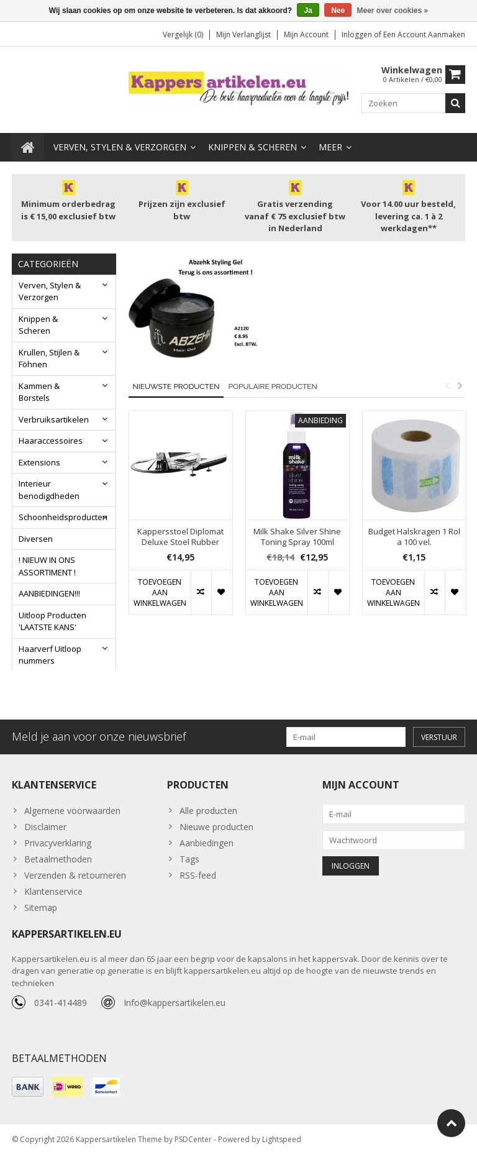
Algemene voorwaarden (72, 812)
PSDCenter (193, 1141)
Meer (330, 146)
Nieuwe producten (216, 828)
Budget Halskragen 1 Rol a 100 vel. (414, 535)
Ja (308, 10)
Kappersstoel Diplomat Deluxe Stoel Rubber (180, 535)
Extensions (39, 461)
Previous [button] (447, 384)
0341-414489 (60, 1005)
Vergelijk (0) (183, 34)
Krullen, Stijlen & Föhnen (49, 357)
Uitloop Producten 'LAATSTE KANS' (52, 620)
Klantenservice (53, 893)
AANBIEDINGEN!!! (49, 592)
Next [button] (459, 384)
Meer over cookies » (393, 10)
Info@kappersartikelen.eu (174, 1005)
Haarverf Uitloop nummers (50, 653)
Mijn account (306, 34)
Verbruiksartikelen (54, 418)
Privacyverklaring (57, 844)
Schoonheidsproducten (63, 515)
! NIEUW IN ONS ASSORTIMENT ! (47, 565)
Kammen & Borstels (39, 391)
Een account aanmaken (424, 34)
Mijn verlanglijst (243, 34)
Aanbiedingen (206, 844)
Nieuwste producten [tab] (176, 385)
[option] (180, 517)
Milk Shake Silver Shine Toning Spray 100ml (297, 535)
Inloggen (358, 34)
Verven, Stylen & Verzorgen (119, 146)
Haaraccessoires (51, 439)
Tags (189, 860)
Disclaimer (45, 828)
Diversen (36, 537)
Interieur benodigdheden (49, 488)
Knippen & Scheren (252, 146)
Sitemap (40, 909)
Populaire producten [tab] (272, 385)
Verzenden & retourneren (75, 876)
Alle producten (208, 812)
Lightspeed (281, 1141)
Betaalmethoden (58, 860)
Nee (338, 10)
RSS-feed (197, 876)
